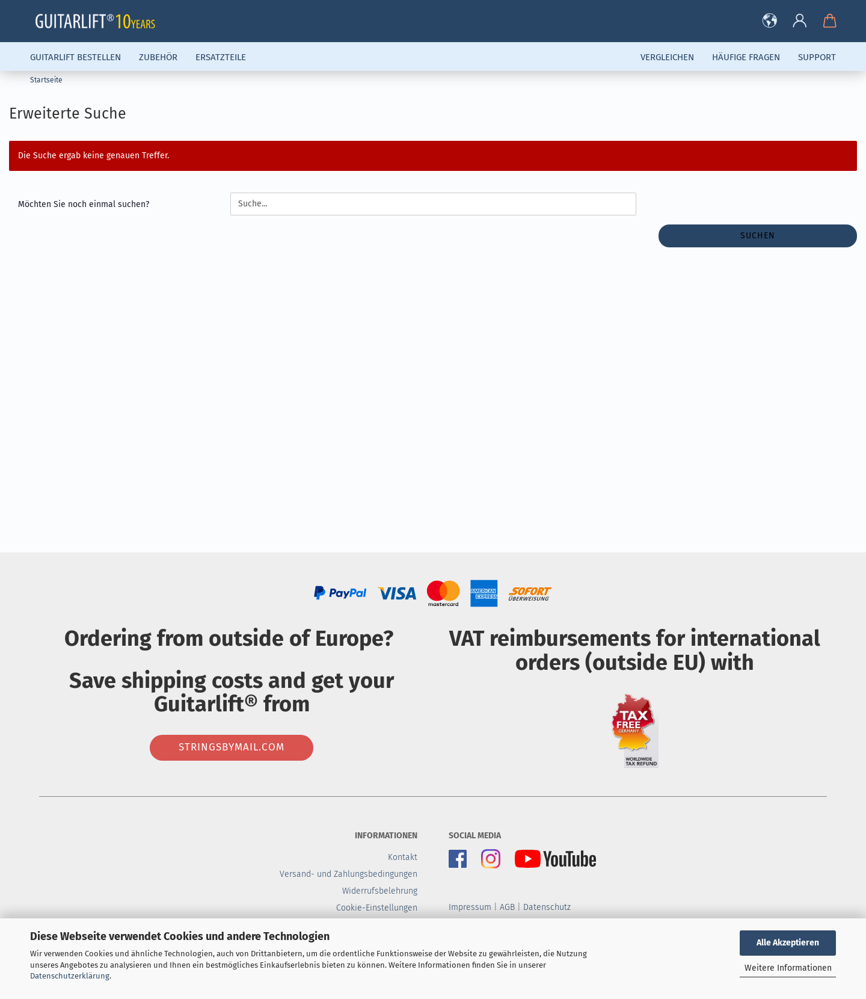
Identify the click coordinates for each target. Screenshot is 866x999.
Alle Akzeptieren (788, 943)
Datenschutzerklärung (69, 975)
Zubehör (158, 57)
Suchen (757, 235)
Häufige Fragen (746, 57)
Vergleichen (667, 57)
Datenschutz (547, 907)
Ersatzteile (220, 57)
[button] (770, 21)
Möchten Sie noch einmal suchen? (83, 204)
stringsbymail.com (231, 747)
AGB (507, 907)
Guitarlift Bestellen (75, 57)
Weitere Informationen (788, 968)
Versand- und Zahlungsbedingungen (348, 874)
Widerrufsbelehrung (379, 891)
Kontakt (402, 857)
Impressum (470, 907)
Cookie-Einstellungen (376, 908)
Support (817, 57)
